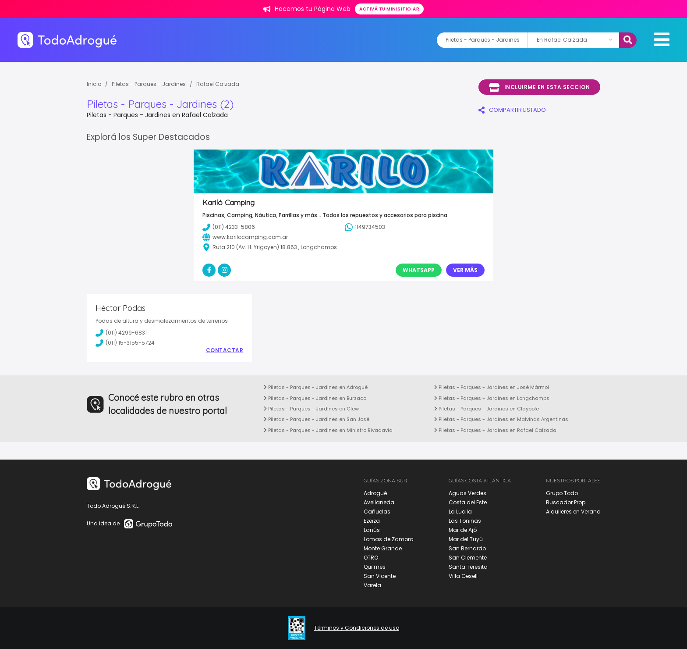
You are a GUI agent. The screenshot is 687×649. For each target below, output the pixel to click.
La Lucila (460, 511)
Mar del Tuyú (466, 539)
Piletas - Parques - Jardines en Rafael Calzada (495, 430)
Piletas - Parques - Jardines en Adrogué (316, 387)
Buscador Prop (565, 502)
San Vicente (380, 576)
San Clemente (468, 557)
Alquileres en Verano (573, 511)
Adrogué (375, 493)
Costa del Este (468, 502)
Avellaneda (379, 502)
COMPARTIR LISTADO (512, 110)
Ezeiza (372, 520)
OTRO (371, 557)
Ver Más (465, 270)
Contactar (225, 350)
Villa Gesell (463, 576)
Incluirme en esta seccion (539, 87)
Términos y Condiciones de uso (356, 627)
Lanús (372, 530)
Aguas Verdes (467, 493)
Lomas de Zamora (389, 539)
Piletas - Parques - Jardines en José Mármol (491, 387)
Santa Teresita (468, 567)
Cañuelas (377, 511)
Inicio (94, 84)
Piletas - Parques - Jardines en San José (316, 419)
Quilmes (375, 567)
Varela (372, 585)
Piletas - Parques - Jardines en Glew (311, 408)
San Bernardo (467, 548)
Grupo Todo (562, 493)
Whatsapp (419, 270)
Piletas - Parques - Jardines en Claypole (486, 408)
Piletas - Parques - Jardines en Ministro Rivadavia (328, 430)
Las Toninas (465, 520)
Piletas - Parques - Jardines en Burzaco (315, 398)
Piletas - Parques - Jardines (149, 84)
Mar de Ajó (463, 530)
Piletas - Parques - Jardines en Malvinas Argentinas (501, 419)
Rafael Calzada (217, 84)
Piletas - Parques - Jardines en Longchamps (491, 398)
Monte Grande (383, 548)
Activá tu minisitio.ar (389, 9)
